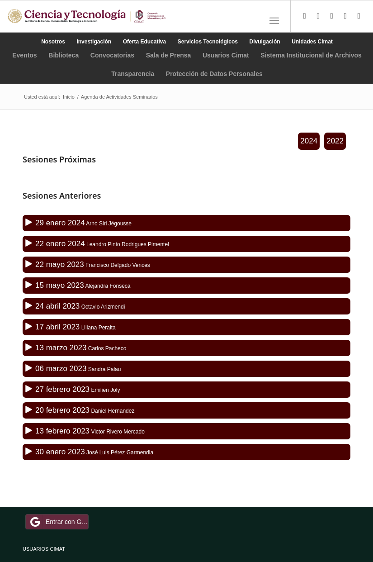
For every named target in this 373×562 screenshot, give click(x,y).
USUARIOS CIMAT (44, 549)
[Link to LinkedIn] (345, 16)
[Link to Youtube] (359, 16)
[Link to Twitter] (305, 16)
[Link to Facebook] (318, 16)
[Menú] (274, 21)
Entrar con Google (58, 521)
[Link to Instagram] (332, 16)
